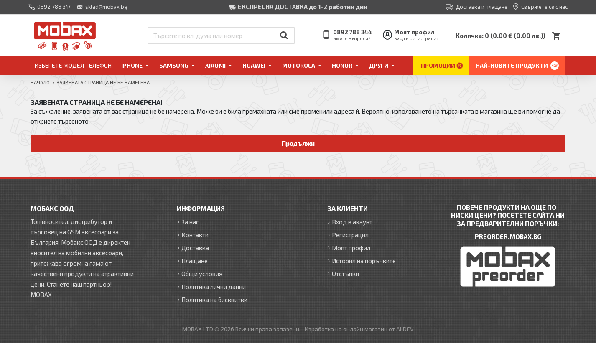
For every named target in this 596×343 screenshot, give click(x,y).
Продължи (298, 143)
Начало (40, 82)
